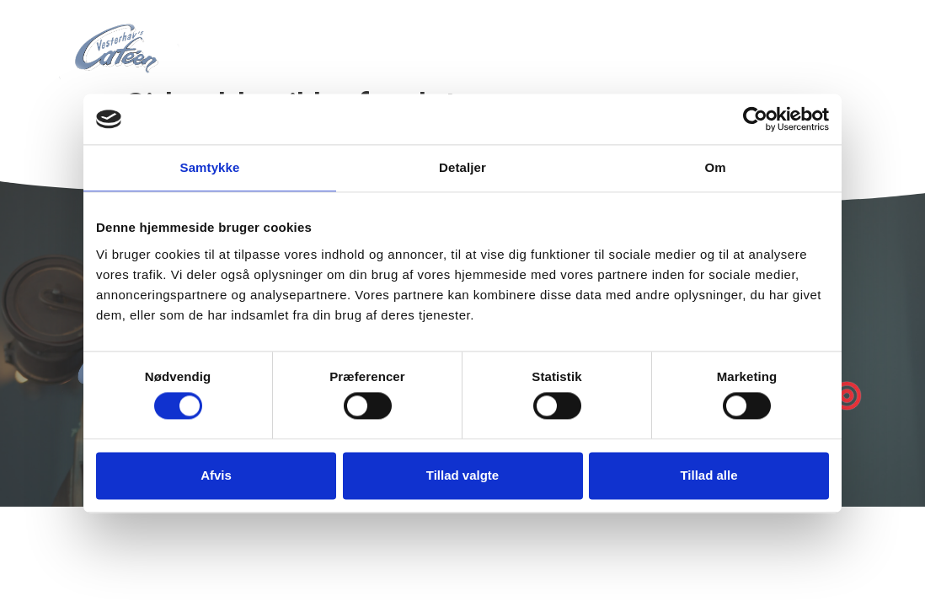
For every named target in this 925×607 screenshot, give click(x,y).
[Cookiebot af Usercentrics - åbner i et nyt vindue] (755, 119)
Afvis (216, 475)
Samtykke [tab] (210, 167)
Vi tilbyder (453, 39)
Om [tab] (714, 167)
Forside (358, 39)
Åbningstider (654, 39)
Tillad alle (708, 475)
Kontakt (761, 39)
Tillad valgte (462, 475)
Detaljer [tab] (462, 167)
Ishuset (548, 39)
